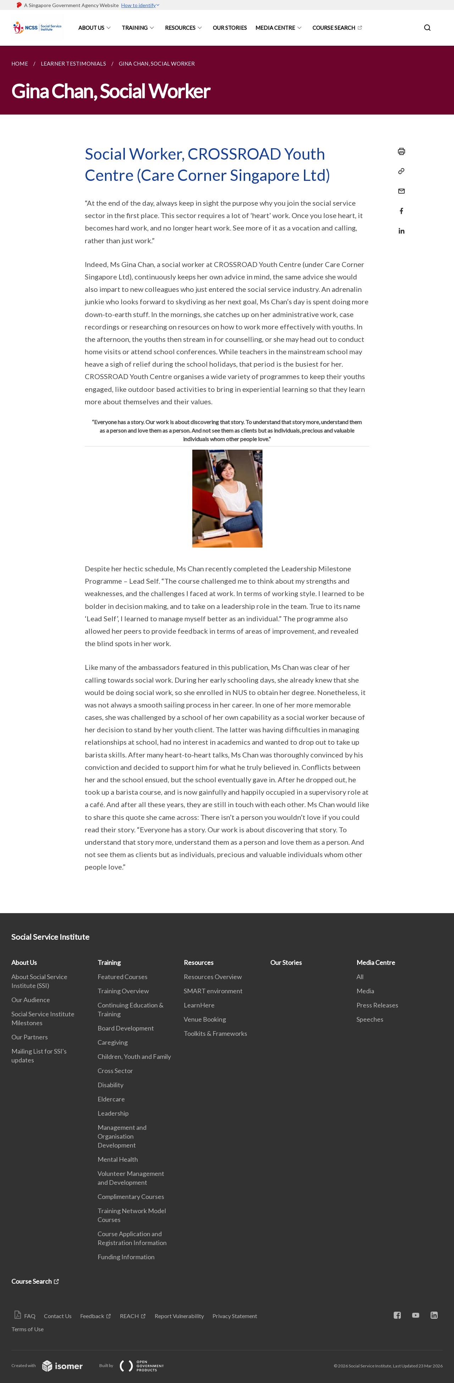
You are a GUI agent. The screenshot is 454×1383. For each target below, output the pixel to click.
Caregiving (113, 1042)
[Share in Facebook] (399, 206)
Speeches (369, 1019)
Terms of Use (27, 1329)
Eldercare (111, 1099)
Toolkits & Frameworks (215, 1033)
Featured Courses (123, 977)
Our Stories (230, 27)
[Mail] (399, 186)
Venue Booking (205, 1019)
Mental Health (118, 1159)
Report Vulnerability (179, 1315)
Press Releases (377, 1005)
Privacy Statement (234, 1315)
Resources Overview (213, 977)
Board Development (126, 1028)
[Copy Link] (399, 171)
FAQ (29, 1315)
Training (135, 27)
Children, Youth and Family (134, 1056)
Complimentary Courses (131, 1196)
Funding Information (126, 1257)
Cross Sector (115, 1070)
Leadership (113, 1113)
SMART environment (213, 991)
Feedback (92, 1315)
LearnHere (199, 1005)
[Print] (399, 151)
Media (365, 991)
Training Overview (123, 991)
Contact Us (58, 1315)
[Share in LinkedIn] (399, 226)
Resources (180, 27)
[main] (227, 479)
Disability (110, 1085)
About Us (91, 27)
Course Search (333, 27)
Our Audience (30, 1000)
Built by (137, 1365)
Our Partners (29, 1037)
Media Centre (275, 27)
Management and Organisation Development (122, 1136)
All (360, 977)
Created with (52, 1365)
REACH (129, 1315)
